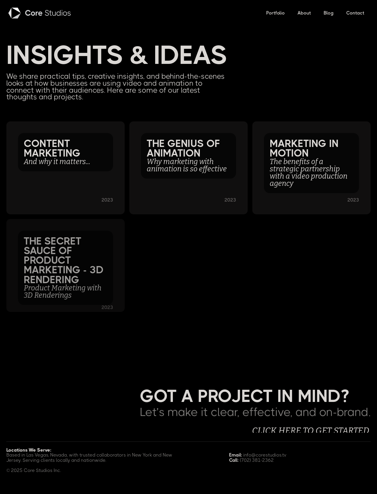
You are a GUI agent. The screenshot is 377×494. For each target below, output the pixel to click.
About (304, 13)
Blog (329, 13)
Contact (355, 13)
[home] (40, 13)
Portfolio (275, 13)
